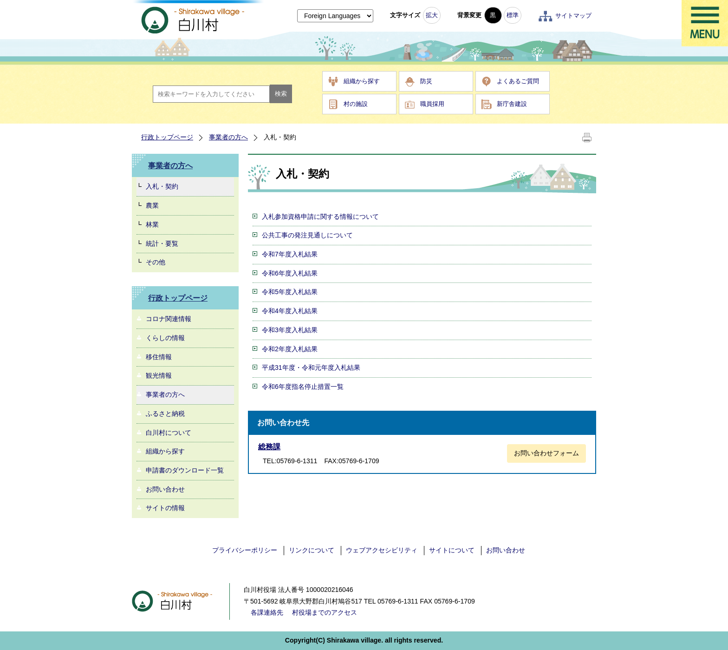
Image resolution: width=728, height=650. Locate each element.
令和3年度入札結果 (290, 330)
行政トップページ (167, 137)
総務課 (269, 447)
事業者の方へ (228, 137)
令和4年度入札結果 (290, 311)
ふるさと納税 (165, 413)
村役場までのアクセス (324, 612)
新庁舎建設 (512, 103)
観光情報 (159, 375)
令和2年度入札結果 (290, 349)
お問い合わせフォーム (546, 453)
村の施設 (356, 103)
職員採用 (432, 103)
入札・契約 (162, 186)
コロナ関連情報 (168, 318)
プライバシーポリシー (244, 550)
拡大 (432, 15)
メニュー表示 (705, 23)
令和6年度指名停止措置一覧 (303, 386)
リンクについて (311, 550)
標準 (513, 15)
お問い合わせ (165, 489)
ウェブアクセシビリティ (381, 550)
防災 (426, 81)
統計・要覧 (162, 243)
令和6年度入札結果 (290, 273)
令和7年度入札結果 (290, 254)
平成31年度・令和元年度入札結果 (311, 367)
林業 (152, 224)
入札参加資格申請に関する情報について (320, 216)
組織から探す (362, 81)
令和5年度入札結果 (290, 291)
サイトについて (451, 550)
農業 (152, 205)
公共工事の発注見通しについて (307, 235)
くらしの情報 (165, 337)
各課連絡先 (267, 612)
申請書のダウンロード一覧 (185, 470)
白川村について (168, 432)
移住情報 (159, 357)
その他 (155, 262)
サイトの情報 (165, 508)
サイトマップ (573, 15)
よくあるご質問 (518, 81)
